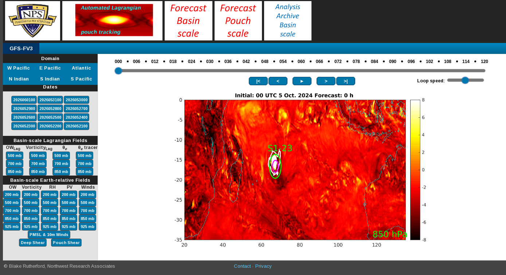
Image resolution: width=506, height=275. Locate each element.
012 (154, 61)
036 (228, 61)
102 (429, 61)
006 (136, 61)
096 (411, 61)
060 (301, 61)
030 (209, 61)
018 (173, 61)
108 (447, 61)
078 (356, 61)
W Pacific (18, 68)
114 (466, 61)
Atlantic (81, 68)
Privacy (263, 266)
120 (484, 61)
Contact (242, 266)
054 (283, 61)
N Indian (19, 79)
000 (118, 61)
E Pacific (50, 68)
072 (338, 61)
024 (191, 61)
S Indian (50, 79)
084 (374, 61)
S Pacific (81, 79)
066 (319, 61)
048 (264, 61)
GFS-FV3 (21, 48)
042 (246, 61)
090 (392, 61)
